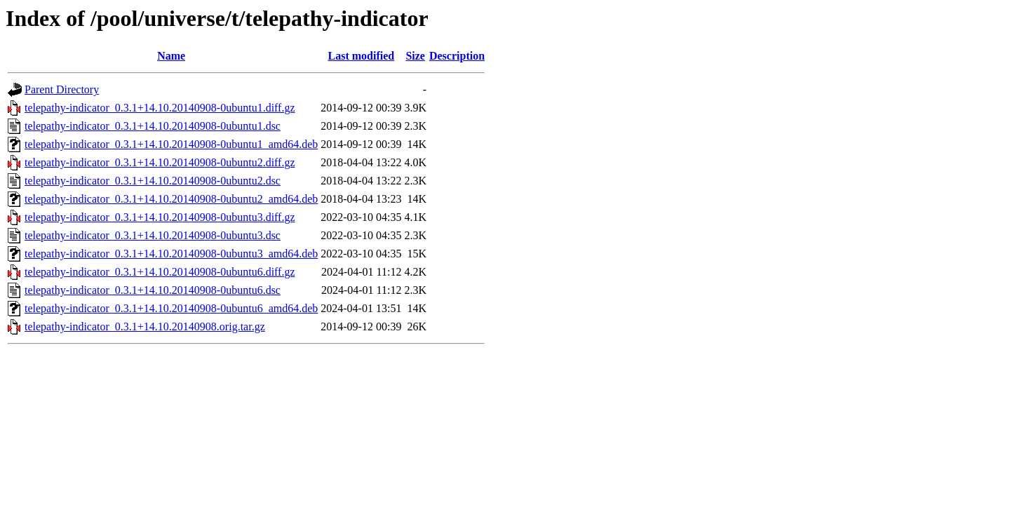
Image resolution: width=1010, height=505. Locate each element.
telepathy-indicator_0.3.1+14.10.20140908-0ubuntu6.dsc (153, 290)
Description (457, 56)
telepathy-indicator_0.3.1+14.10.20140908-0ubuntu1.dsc (153, 126)
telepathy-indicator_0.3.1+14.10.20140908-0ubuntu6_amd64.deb (171, 308)
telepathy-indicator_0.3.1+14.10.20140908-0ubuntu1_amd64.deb (171, 144)
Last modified (361, 56)
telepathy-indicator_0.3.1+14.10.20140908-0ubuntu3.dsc (153, 235)
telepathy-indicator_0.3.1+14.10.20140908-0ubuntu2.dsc (153, 181)
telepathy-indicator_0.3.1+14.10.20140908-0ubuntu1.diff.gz (160, 108)
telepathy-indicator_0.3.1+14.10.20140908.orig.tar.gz (145, 326)
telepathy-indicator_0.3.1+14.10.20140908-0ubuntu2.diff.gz (160, 162)
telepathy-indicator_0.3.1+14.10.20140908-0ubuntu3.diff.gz (160, 217)
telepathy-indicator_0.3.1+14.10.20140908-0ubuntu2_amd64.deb (171, 199)
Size (415, 56)
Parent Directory (62, 89)
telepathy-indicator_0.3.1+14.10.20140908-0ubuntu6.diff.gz (160, 272)
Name (171, 56)
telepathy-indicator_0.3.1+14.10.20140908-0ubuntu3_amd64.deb (171, 254)
